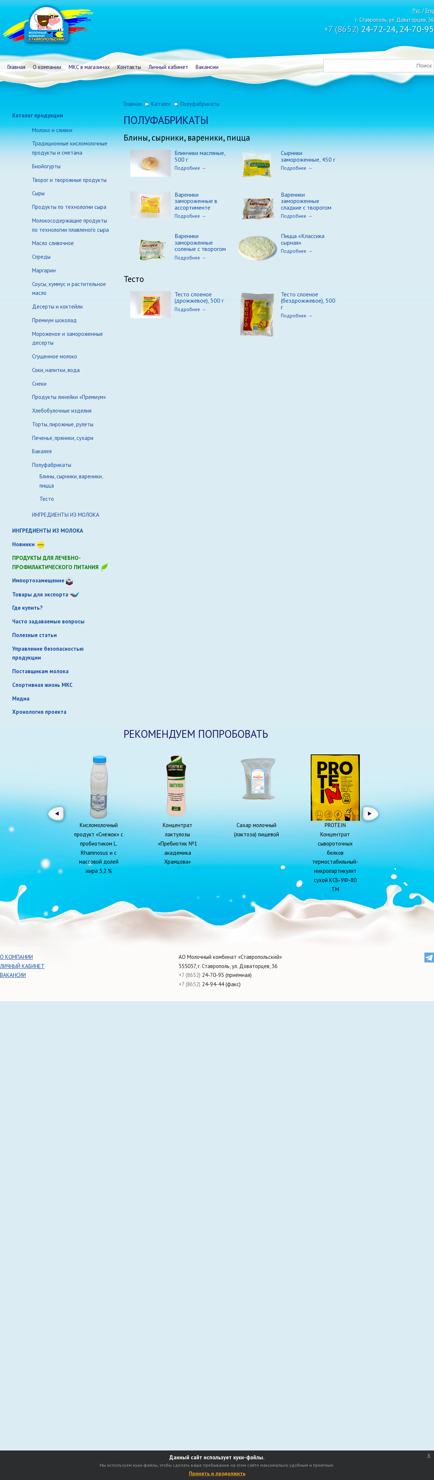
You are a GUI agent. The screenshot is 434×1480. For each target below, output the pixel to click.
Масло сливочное (53, 243)
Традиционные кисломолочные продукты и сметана (69, 148)
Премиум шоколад (54, 320)
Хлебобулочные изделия (62, 410)
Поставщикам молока (40, 671)
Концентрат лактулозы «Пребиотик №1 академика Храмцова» (177, 843)
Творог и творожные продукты (69, 179)
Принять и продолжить (217, 1473)
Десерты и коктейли (57, 306)
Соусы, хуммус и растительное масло (69, 288)
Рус (417, 10)
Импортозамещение (38, 580)
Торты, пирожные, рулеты (62, 424)
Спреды (41, 256)
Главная (16, 66)
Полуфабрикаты (51, 464)
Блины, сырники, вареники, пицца (71, 481)
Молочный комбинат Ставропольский (47, 26)
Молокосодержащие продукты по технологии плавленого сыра (70, 225)
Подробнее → (190, 168)
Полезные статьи (34, 635)
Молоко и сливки (52, 130)
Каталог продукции (37, 115)
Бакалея (42, 451)
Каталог (161, 103)
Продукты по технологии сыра (69, 206)
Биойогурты (46, 166)
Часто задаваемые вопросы (48, 621)
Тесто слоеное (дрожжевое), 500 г (199, 297)
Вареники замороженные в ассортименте (196, 201)
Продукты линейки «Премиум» (69, 396)
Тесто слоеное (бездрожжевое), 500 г (308, 300)
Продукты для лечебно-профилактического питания (60, 563)
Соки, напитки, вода (56, 370)
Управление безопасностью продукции (48, 653)
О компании (47, 66)
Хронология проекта (39, 711)
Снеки (39, 383)
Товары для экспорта (40, 594)
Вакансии (207, 66)
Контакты (129, 66)
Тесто (46, 498)
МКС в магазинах (89, 66)
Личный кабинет (168, 66)
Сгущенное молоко (54, 356)
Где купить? (27, 607)
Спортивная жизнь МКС (42, 684)
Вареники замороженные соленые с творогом (200, 242)
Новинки (23, 544)
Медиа (21, 698)
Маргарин (44, 270)
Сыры (38, 193)
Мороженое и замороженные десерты (67, 338)
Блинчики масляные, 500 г (200, 156)
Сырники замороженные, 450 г (308, 156)
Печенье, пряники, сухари (62, 437)
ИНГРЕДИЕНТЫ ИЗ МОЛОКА (65, 514)
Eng (430, 10)
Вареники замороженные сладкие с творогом (306, 201)
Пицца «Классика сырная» (302, 239)
